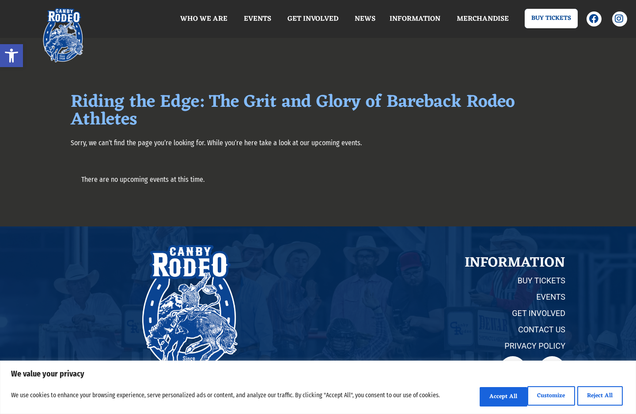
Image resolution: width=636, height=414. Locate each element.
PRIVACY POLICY (534, 345)
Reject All (540, 396)
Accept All (597, 396)
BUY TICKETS (541, 280)
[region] (318, 388)
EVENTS (550, 296)
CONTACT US (541, 329)
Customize (482, 396)
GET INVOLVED (538, 313)
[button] (11, 55)
